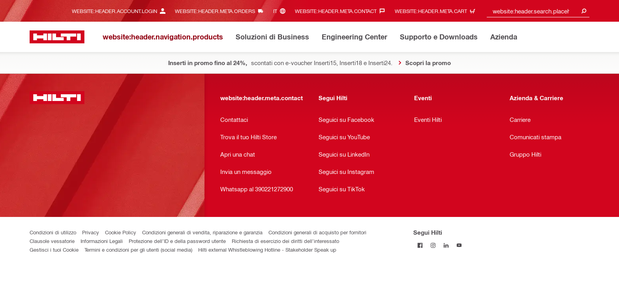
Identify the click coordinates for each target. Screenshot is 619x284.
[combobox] (538, 10)
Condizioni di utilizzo (53, 232)
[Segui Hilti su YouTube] (458, 245)
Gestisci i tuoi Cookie (54, 249)
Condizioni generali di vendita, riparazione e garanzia (202, 232)
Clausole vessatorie (52, 241)
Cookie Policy (120, 232)
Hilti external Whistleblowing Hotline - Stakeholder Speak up (267, 249)
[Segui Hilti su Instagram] (432, 245)
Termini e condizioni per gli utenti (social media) (138, 249)
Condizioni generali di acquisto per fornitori (317, 232)
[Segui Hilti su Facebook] (419, 245)
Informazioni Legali (102, 241)
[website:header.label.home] (57, 36)
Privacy (90, 232)
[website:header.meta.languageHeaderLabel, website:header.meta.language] (281, 10)
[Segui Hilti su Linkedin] (445, 245)
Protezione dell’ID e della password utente (177, 241)
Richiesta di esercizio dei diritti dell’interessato (285, 241)
